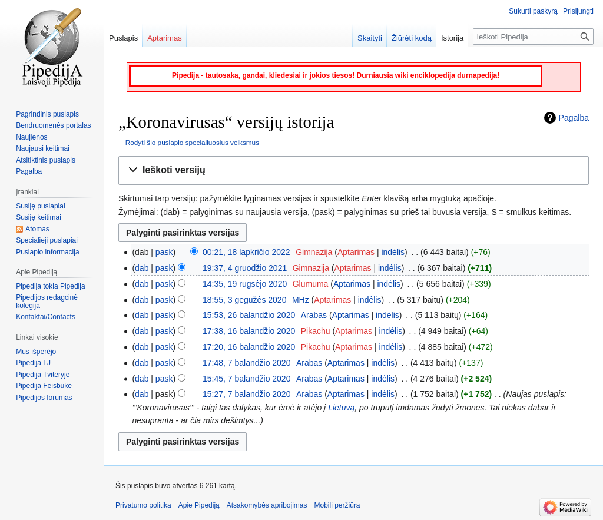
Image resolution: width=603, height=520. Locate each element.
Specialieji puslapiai (47, 240)
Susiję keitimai (38, 217)
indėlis (393, 252)
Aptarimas (356, 252)
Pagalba (574, 117)
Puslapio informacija (47, 252)
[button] (353, 170)
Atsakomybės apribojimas (267, 505)
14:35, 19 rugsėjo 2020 (245, 284)
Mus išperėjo (36, 351)
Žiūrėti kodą (412, 38)
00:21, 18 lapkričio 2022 (246, 252)
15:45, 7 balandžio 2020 (246, 378)
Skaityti (369, 38)
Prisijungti (578, 11)
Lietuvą (341, 407)
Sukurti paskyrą (533, 11)
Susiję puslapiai (40, 206)
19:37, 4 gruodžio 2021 (245, 268)
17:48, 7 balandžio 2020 (246, 362)
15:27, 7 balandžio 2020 (246, 394)
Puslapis (123, 38)
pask (164, 252)
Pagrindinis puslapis (47, 114)
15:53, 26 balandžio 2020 (249, 315)
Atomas (37, 229)
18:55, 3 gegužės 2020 (244, 299)
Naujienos (31, 137)
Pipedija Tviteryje (42, 374)
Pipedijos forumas (44, 397)
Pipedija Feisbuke (44, 386)
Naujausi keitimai (42, 148)
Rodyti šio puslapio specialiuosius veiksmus (192, 142)
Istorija (452, 38)
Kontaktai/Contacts (45, 317)
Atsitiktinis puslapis (45, 160)
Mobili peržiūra (337, 505)
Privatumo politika (143, 505)
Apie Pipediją (199, 505)
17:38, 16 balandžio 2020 (249, 331)
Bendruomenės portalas (53, 125)
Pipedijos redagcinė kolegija (47, 301)
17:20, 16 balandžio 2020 (249, 347)
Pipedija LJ (33, 363)
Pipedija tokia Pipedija (50, 286)
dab (141, 268)
